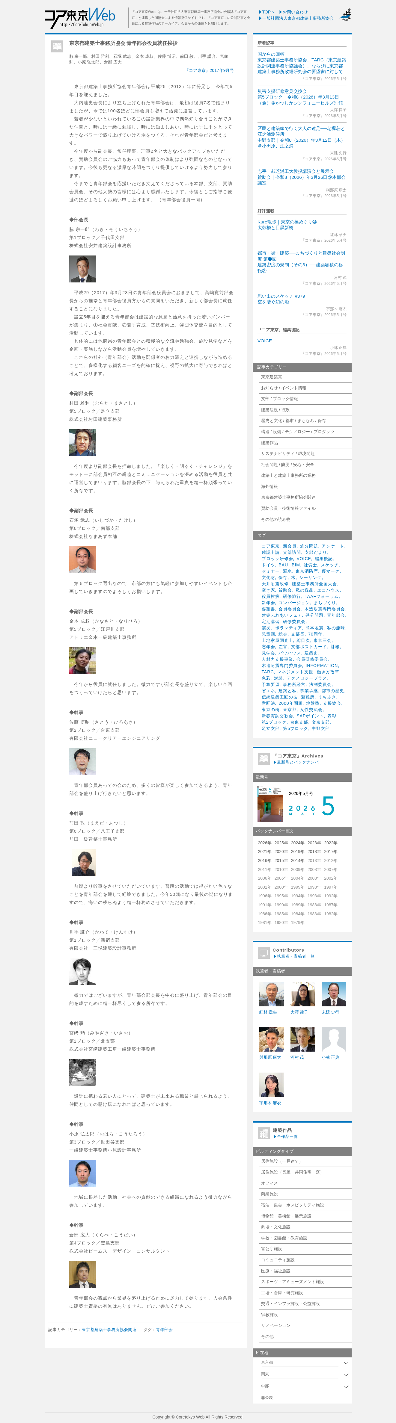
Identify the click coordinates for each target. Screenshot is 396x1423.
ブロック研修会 (277, 558)
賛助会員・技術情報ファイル (288, 508)
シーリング (310, 577)
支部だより (316, 552)
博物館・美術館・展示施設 (286, 1216)
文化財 (268, 577)
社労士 (310, 564)
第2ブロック (274, 722)
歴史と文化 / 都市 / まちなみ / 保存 (293, 420)
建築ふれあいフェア (282, 615)
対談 (278, 678)
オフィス (269, 1183)
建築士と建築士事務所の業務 (288, 475)
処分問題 (309, 546)
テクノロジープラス (307, 678)
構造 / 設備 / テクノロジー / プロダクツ (298, 431)
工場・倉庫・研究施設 (282, 1292)
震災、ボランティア (282, 627)
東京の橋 (271, 709)
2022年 (331, 842)
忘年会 (268, 646)
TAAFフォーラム (322, 596)
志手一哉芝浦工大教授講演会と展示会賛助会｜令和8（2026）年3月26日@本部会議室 (302, 177)
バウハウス (289, 653)
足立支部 (271, 728)
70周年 (315, 634)
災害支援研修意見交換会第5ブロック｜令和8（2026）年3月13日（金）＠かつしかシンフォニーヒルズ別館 (300, 97)
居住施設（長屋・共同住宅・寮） (292, 1172)
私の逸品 (305, 590)
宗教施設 (269, 1314)
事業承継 (309, 690)
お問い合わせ (293, 12)
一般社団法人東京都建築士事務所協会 (296, 18)
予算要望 (271, 684)
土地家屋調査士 (277, 640)
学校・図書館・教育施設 (284, 1238)
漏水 (287, 571)
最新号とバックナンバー (298, 762)
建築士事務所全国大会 (314, 583)
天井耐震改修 (275, 583)
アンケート (333, 546)
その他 (267, 1336)
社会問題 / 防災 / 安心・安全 (287, 464)
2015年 (281, 860)
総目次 (303, 640)
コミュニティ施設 (278, 1259)
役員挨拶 (271, 596)
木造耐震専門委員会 (325, 609)
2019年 (298, 851)
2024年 (298, 842)
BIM (296, 564)
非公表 (267, 1398)
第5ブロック (295, 728)
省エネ (268, 690)
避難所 (307, 697)
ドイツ (268, 564)
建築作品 (269, 442)
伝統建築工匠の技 (280, 697)
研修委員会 (294, 621)
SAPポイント (310, 715)
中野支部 (321, 728)
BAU (283, 564)
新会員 (289, 546)
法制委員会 (320, 684)
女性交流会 (311, 709)
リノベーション (275, 1325)
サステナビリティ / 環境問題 (288, 453)
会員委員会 (289, 609)
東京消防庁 (307, 571)
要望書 (268, 609)
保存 (282, 577)
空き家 (268, 590)
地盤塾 (313, 703)
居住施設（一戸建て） (282, 1161)
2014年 (298, 860)
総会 (282, 634)
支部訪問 (292, 552)
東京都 (289, 709)
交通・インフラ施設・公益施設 (290, 1303)
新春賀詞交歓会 (277, 715)
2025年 (281, 842)
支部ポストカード (309, 646)
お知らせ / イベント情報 (284, 387)
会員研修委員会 (312, 659)
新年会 (268, 602)
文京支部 (321, 722)
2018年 (314, 851)
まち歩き (327, 697)
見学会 (268, 653)
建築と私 (287, 690)
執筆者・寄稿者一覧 (294, 956)
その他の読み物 (275, 519)
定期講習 (271, 621)
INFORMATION (321, 665)
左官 (282, 646)
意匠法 (268, 703)
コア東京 (271, 546)
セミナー (271, 571)
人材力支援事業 (277, 659)
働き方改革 (328, 671)
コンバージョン (294, 602)
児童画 (268, 634)
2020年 (281, 851)
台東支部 (299, 722)
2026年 (265, 842)
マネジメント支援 (295, 671)
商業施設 (269, 1193)
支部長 (298, 634)
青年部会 (336, 615)
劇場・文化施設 (275, 1226)
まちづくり (325, 602)
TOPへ (266, 12)
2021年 (265, 851)
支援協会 (332, 703)
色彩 (266, 678)
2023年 (314, 842)
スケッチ (330, 564)
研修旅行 (292, 596)
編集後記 (324, 558)
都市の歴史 (333, 690)
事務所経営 (294, 684)
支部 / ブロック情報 (279, 398)
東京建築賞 (271, 376)
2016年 (265, 860)
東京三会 (323, 640)
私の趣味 (336, 627)
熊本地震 (314, 627)
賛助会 (285, 590)
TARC (268, 671)
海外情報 (269, 486)
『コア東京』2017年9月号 (209, 70)
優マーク (331, 571)
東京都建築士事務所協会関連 (288, 497)
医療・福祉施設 (275, 1270)
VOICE (265, 340)
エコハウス (328, 590)
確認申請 (271, 552)
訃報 (335, 646)
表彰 (331, 715)
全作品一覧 (285, 1136)
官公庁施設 (271, 1248)
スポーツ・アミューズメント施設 (292, 1281)
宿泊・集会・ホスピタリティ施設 (292, 1205)
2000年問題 (290, 703)
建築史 (311, 653)
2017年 (331, 851)
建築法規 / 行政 (275, 409)
